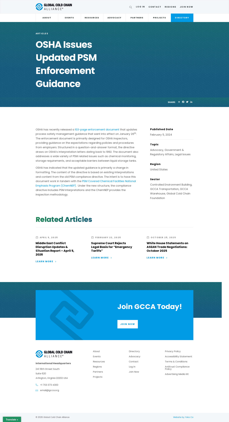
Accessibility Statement (178, 356)
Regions (170, 6)
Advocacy (114, 17)
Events (69, 17)
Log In (140, 6)
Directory (182, 17)
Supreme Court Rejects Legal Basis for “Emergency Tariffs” (111, 247)
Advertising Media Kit (177, 374)
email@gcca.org (49, 390)
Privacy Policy (173, 351)
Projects (159, 17)
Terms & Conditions (176, 361)
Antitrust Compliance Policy (177, 368)
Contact (155, 6)
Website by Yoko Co (183, 417)
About (46, 17)
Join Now (186, 6)
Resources (92, 17)
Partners (137, 17)
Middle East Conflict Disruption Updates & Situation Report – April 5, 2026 (55, 249)
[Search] (131, 8)
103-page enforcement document (97, 129)
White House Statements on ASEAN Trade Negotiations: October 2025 (167, 247)
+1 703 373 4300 (49, 385)
